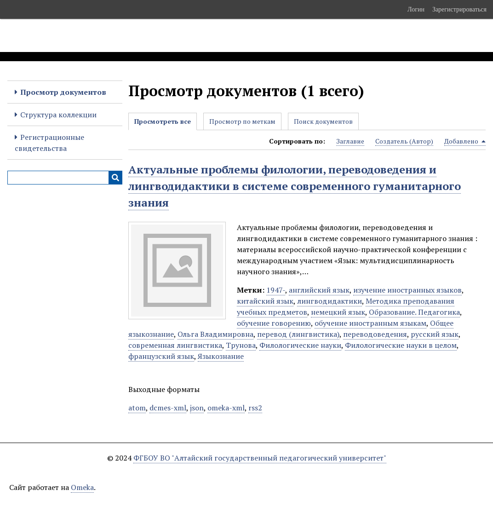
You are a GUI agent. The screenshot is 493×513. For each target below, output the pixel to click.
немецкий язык (338, 312)
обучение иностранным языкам (370, 323)
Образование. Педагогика (414, 312)
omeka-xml (226, 408)
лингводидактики (329, 301)
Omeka (82, 487)
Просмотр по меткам (242, 121)
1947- (275, 290)
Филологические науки (300, 345)
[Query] (64, 177)
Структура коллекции (58, 115)
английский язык (319, 290)
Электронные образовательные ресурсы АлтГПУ (171, 35)
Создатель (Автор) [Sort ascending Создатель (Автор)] (404, 141)
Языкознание (221, 356)
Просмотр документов (63, 92)
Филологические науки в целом (401, 345)
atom (137, 408)
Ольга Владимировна (215, 334)
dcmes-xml (167, 408)
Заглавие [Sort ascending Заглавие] (350, 141)
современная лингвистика (175, 345)
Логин (415, 9)
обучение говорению (274, 323)
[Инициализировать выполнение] (115, 177)
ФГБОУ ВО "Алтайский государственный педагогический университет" (259, 458)
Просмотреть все (162, 121)
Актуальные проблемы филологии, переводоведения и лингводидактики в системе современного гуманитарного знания (294, 186)
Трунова (241, 345)
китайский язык (265, 301)
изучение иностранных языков (407, 290)
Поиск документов (323, 121)
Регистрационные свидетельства (49, 142)
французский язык (161, 356)
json (197, 408)
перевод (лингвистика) (298, 334)
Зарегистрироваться (459, 9)
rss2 (255, 408)
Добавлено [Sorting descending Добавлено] (465, 141)
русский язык (435, 334)
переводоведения (375, 334)
